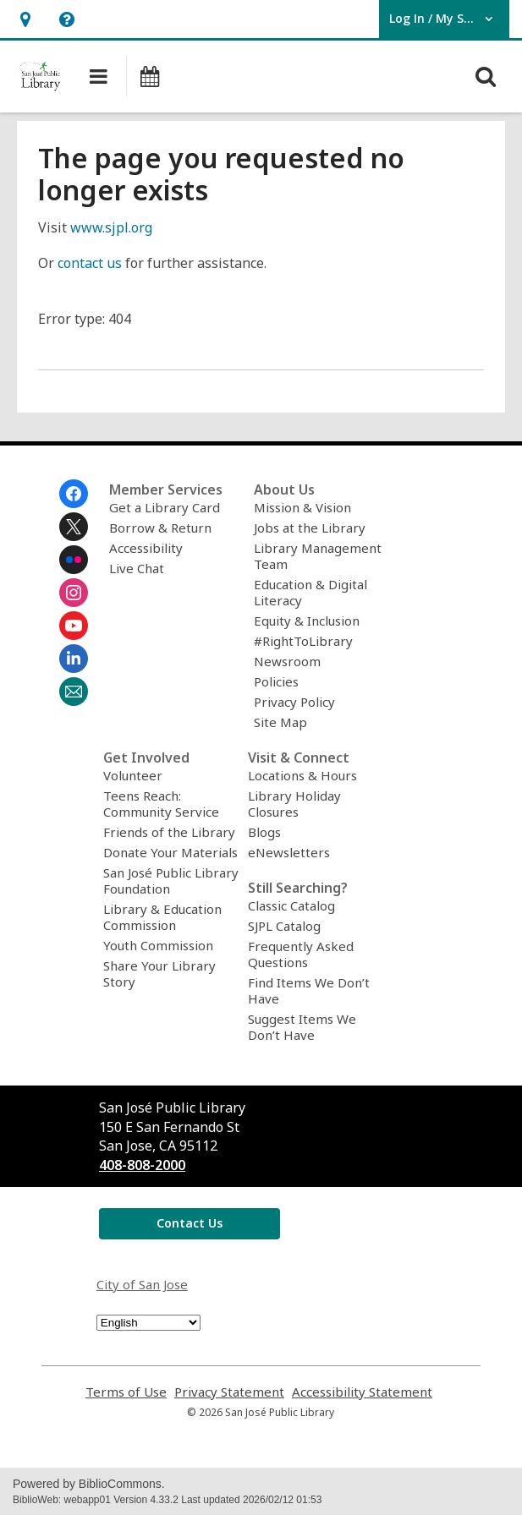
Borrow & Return (160, 527)
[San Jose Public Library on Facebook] (73, 493)
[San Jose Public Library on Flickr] (73, 559)
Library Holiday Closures (294, 803)
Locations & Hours (302, 775)
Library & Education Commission (162, 916)
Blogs (264, 831)
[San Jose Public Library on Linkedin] (73, 658)
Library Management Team (318, 555)
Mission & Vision (302, 507)
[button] (25, 19)
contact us (90, 263)
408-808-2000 (142, 1165)
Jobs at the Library (309, 527)
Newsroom (287, 661)
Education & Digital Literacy (310, 592)
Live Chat (136, 568)
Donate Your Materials (170, 852)
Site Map (280, 722)
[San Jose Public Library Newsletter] (73, 691)
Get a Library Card (164, 507)
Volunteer (132, 775)
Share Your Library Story (159, 973)
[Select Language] (148, 1323)
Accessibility (146, 547)
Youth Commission (158, 945)
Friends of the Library (169, 831)
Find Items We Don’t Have (309, 990)
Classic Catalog (291, 905)
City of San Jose (142, 1284)
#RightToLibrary (303, 640)
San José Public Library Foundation (171, 880)
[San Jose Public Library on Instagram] (73, 592)
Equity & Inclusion (307, 620)
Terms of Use (126, 1392)
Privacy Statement (229, 1392)
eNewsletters (289, 852)
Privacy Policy (294, 701)
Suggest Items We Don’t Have (302, 1026)
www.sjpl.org (111, 227)
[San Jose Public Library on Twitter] (73, 526)
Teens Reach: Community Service (161, 803)
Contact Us (190, 1223)
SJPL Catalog (284, 925)
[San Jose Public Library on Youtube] (73, 625)
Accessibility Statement (362, 1392)
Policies (276, 681)
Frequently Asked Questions (301, 954)
